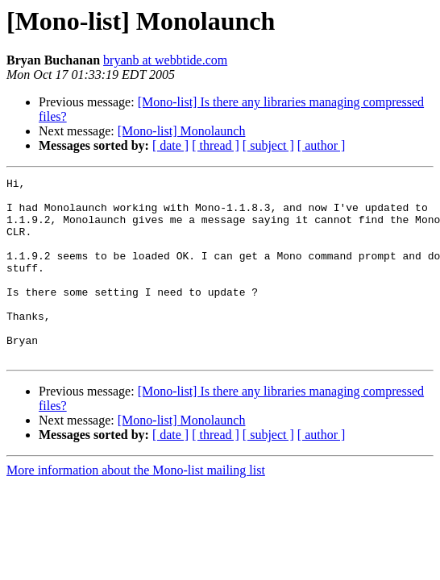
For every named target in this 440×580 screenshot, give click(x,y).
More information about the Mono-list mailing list (135, 506)
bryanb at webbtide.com (165, 60)
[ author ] (321, 145)
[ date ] (170, 145)
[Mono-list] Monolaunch (182, 131)
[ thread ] (215, 145)
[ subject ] (268, 145)
